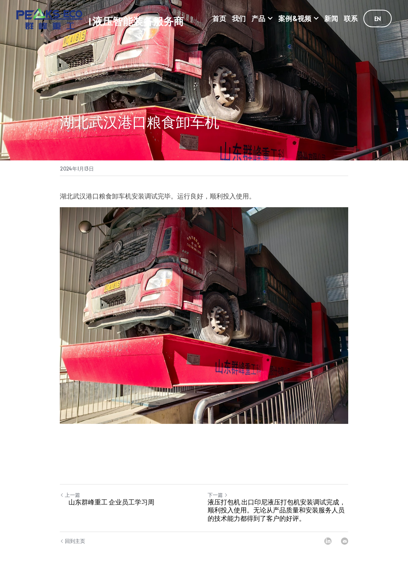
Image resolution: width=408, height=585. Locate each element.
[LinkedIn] (328, 541)
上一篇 (70, 494)
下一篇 (218, 494)
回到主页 (72, 540)
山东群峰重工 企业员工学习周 (111, 503)
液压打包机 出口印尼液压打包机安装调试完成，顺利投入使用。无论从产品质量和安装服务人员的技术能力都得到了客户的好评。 (277, 511)
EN (377, 18)
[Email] (344, 541)
